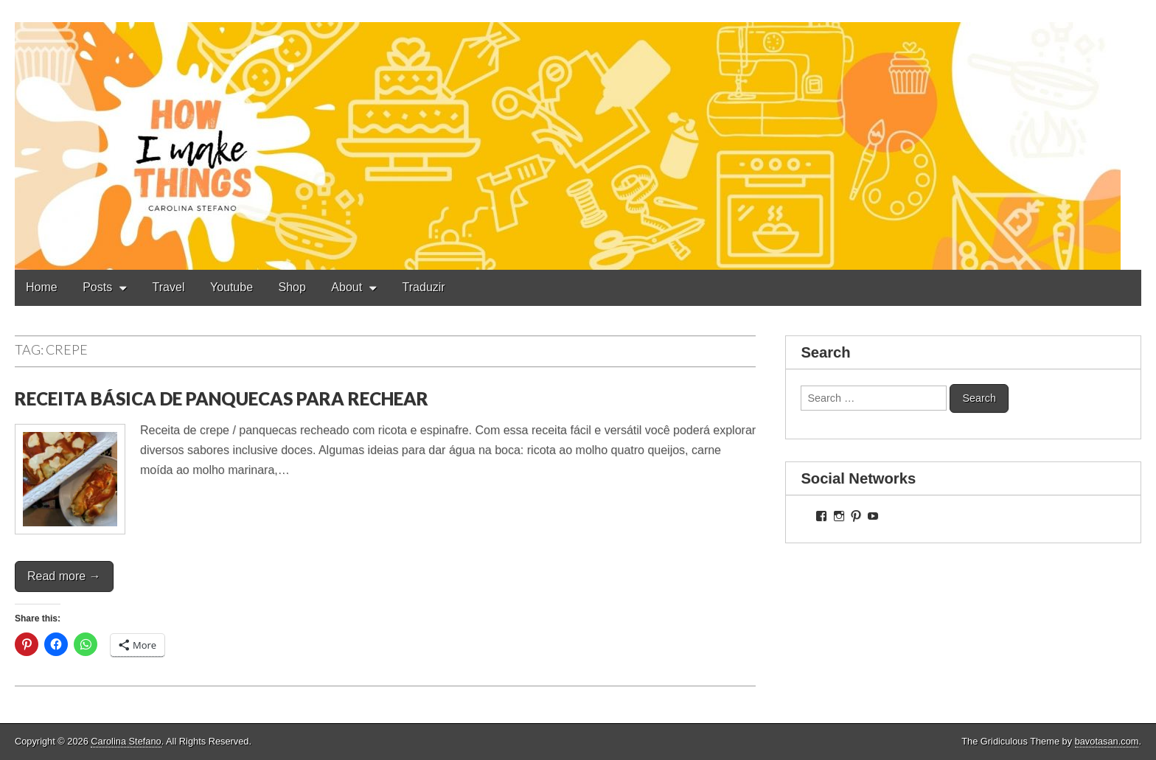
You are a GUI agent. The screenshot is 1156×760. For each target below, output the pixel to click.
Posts (97, 287)
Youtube (231, 287)
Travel (169, 287)
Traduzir (424, 287)
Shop (292, 287)
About (346, 287)
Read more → (64, 576)
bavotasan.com (1107, 741)
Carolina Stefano (126, 741)
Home (42, 287)
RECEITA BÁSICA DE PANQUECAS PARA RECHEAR (221, 398)
